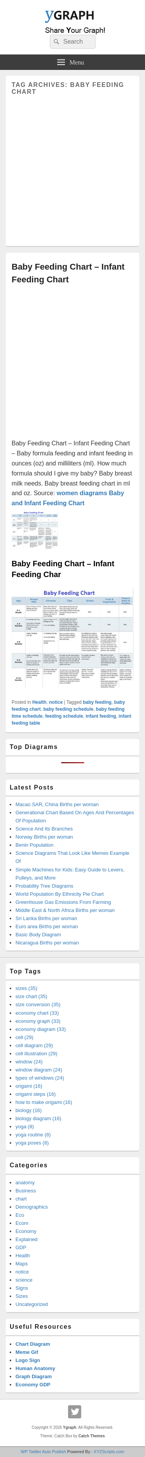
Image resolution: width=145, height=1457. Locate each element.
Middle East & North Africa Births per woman (65, 910)
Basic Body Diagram (38, 934)
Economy (25, 1231)
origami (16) (28, 1086)
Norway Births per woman (44, 837)
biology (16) (28, 1110)
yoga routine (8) (33, 1135)
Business (25, 1191)
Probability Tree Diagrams (44, 886)
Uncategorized (31, 1304)
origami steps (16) (35, 1094)
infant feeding (100, 716)
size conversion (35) (37, 1004)
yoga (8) (24, 1126)
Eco (19, 1215)
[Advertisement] (72, 167)
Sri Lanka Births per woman (46, 918)
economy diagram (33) (40, 1029)
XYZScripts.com (109, 1451)
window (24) (29, 1062)
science (23, 1280)
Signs (21, 1288)
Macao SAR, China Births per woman (57, 804)
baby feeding (97, 702)
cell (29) (24, 1037)
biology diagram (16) (38, 1118)
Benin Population (34, 845)
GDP (20, 1247)
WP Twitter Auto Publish (43, 1451)
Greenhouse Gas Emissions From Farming (63, 902)
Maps (21, 1264)
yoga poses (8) (32, 1143)
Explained (26, 1239)
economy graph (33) (37, 1021)
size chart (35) (31, 996)
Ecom (21, 1223)
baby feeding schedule (68, 709)
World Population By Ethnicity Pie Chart (59, 894)
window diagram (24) (38, 1070)
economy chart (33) (37, 1013)
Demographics (31, 1207)
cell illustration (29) (36, 1053)
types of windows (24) (39, 1078)
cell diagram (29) (34, 1045)
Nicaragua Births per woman (47, 943)
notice (56, 702)
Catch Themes (91, 1436)
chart (21, 1199)
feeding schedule (64, 716)
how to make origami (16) (43, 1102)
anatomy (25, 1182)
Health (39, 702)
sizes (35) (26, 988)
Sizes (21, 1296)
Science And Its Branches (44, 829)
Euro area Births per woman (46, 926)
